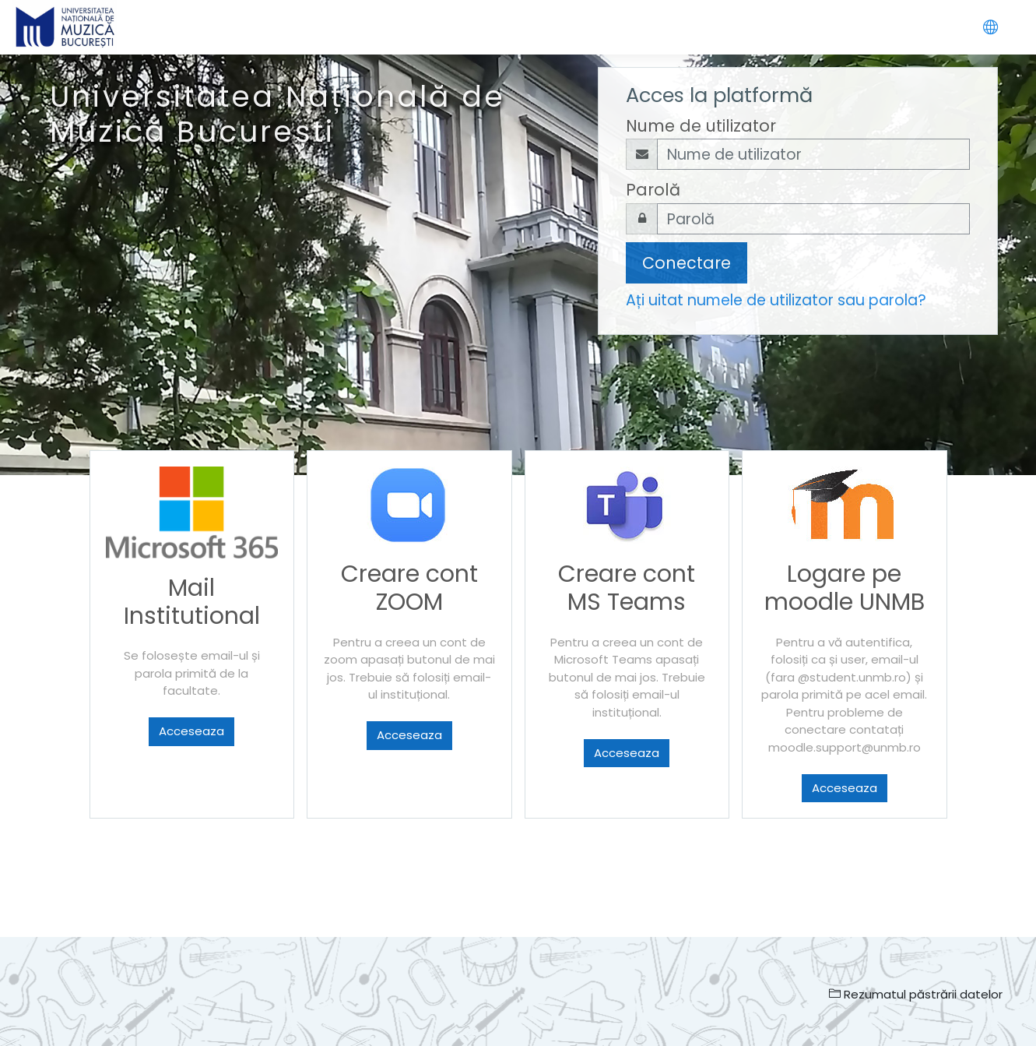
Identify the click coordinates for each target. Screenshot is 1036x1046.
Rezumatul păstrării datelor (916, 994)
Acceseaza (191, 731)
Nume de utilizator (701, 125)
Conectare (686, 263)
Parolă (653, 189)
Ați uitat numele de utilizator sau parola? (776, 300)
